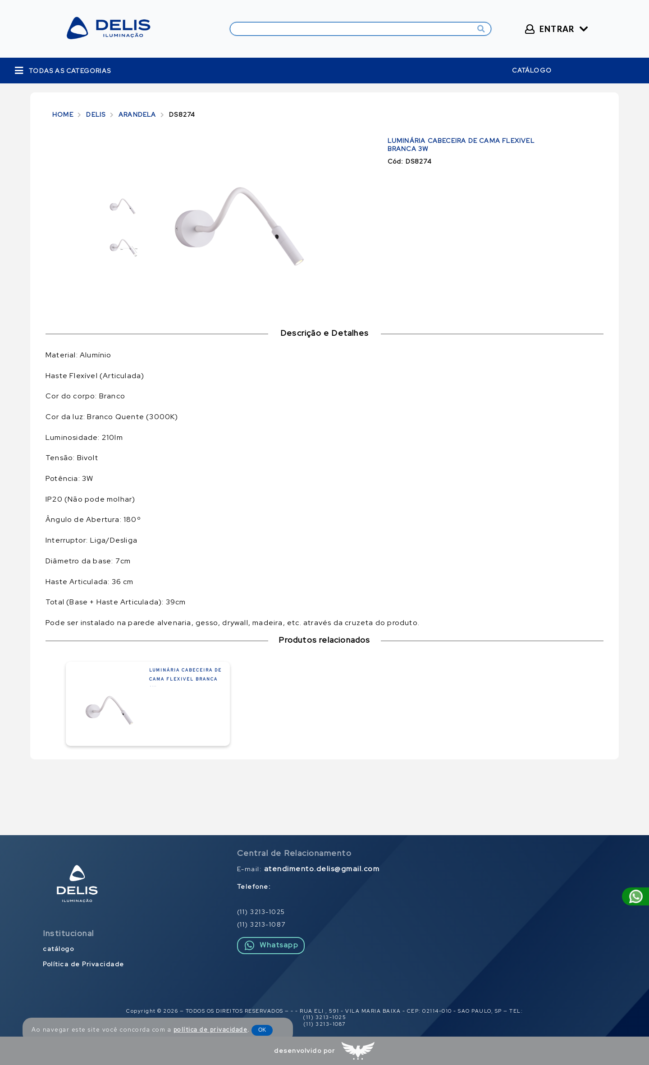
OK (262, 1030)
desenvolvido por (304, 1051)
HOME (62, 114)
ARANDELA (137, 114)
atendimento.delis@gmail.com (322, 868)
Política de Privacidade (83, 964)
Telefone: (254, 886)
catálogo (532, 70)
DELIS (95, 114)
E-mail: (308, 868)
